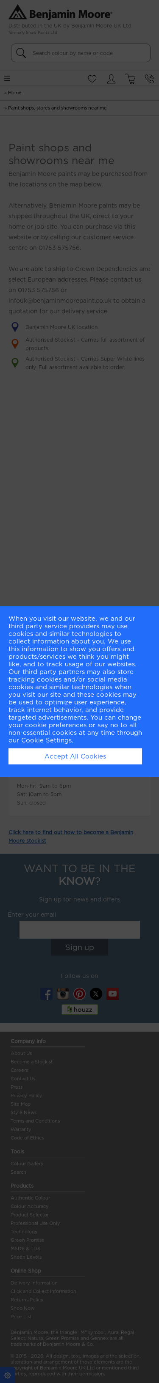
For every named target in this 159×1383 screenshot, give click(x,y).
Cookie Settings (46, 740)
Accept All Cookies (75, 756)
